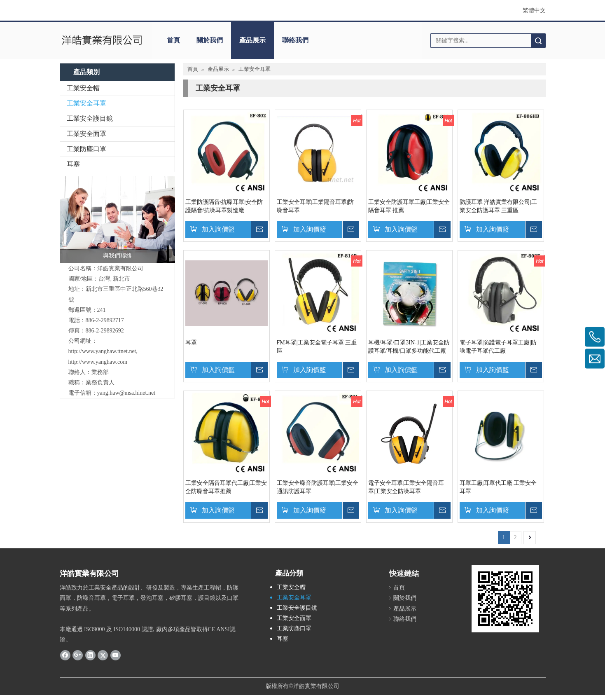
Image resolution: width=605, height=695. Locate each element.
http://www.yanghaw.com (98, 362)
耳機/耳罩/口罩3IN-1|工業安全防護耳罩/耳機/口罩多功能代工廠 (409, 346)
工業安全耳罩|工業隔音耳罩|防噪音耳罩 (315, 206)
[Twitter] (103, 654)
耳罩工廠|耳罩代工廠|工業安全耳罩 (498, 487)
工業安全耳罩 (86, 103)
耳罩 (191, 342)
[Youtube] (115, 654)
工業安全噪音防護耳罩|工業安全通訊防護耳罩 (318, 487)
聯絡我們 (295, 40)
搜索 (538, 40)
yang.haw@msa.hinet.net (126, 393)
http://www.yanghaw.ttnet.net (102, 351)
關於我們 (209, 40)
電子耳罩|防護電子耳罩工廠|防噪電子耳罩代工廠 (498, 346)
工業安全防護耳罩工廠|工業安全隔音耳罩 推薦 (409, 206)
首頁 (173, 40)
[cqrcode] (505, 598)
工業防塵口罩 (86, 148)
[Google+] (77, 654)
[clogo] (102, 40)
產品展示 (252, 40)
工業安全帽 (83, 87)
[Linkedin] (90, 654)
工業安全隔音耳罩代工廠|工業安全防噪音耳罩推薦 (226, 487)
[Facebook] (65, 654)
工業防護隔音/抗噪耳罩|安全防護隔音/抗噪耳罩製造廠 (224, 206)
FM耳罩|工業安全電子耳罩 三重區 (317, 346)
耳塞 (73, 164)
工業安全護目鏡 (90, 118)
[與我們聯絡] (117, 219)
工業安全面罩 (86, 133)
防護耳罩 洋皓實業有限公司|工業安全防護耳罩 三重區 (498, 206)
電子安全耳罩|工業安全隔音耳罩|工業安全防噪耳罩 (406, 487)
